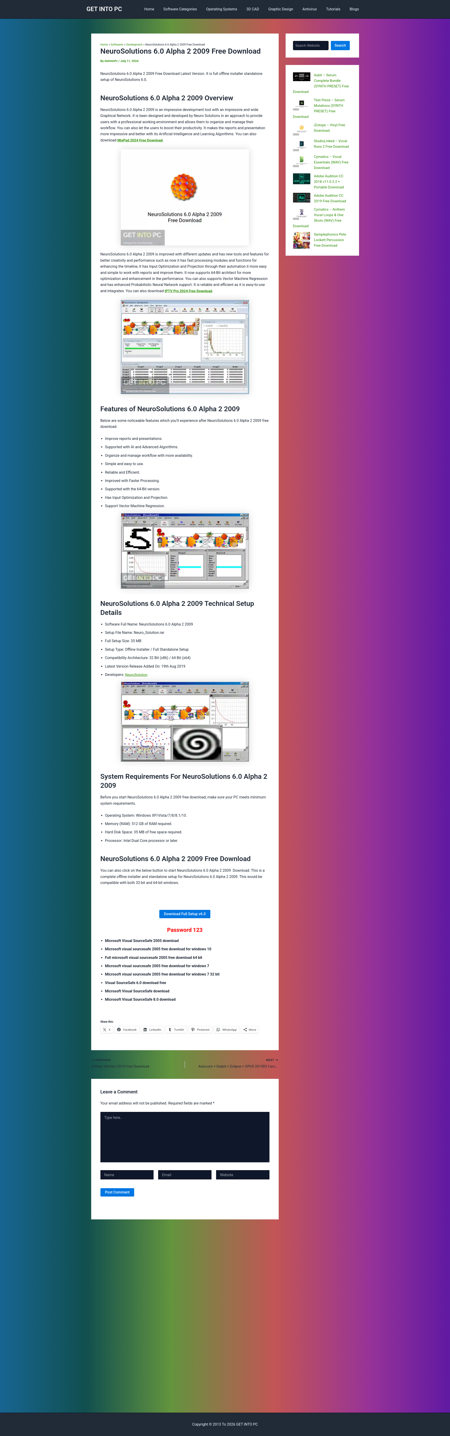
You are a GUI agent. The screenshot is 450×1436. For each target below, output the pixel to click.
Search (340, 45)
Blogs (355, 9)
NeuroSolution (137, 674)
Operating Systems (232, 9)
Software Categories (192, 9)
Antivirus (314, 9)
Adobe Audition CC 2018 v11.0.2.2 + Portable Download (329, 181)
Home (163, 9)
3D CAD (261, 9)
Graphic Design (287, 9)
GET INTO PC (104, 9)
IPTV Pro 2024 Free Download (189, 291)
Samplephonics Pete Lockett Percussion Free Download (331, 240)
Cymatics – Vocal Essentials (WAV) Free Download (332, 162)
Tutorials (336, 9)
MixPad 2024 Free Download (141, 140)
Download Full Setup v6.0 (185, 914)
